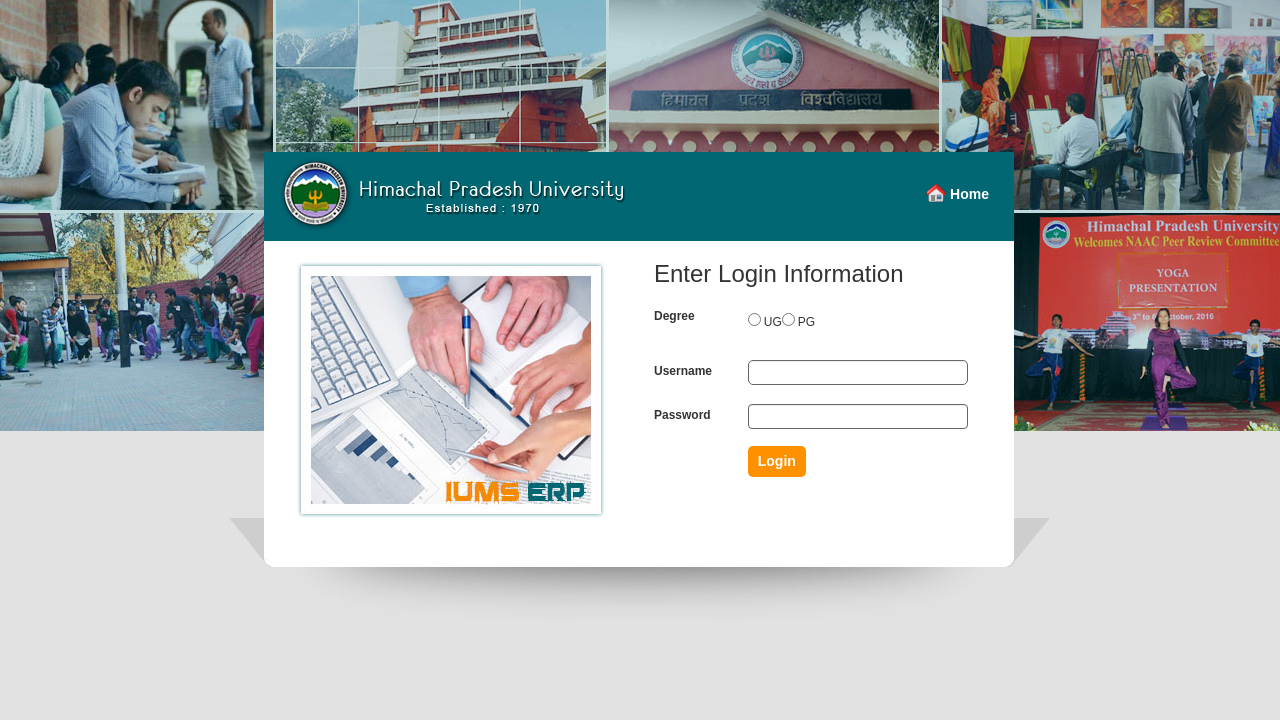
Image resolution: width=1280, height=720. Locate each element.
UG (773, 322)
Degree (674, 316)
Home (969, 194)
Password (682, 415)
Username (683, 371)
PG (806, 322)
